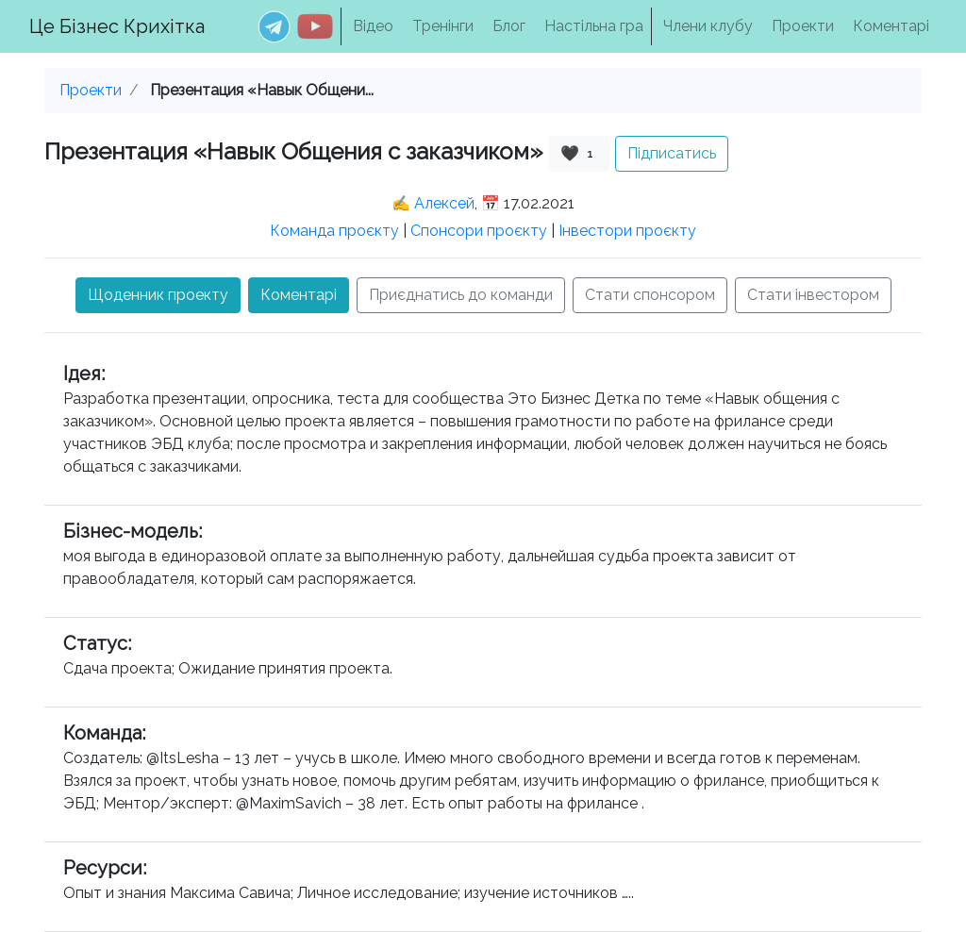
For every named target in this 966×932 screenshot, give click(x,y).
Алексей (444, 203)
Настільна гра (593, 26)
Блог (508, 26)
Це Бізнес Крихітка (117, 26)
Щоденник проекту (158, 295)
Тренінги (443, 26)
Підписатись (671, 153)
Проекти (803, 26)
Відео (373, 26)
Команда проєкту (334, 231)
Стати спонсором (650, 295)
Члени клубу (708, 26)
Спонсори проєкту (478, 231)
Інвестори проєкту (627, 231)
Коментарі (891, 26)
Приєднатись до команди (461, 295)
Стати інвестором (813, 295)
